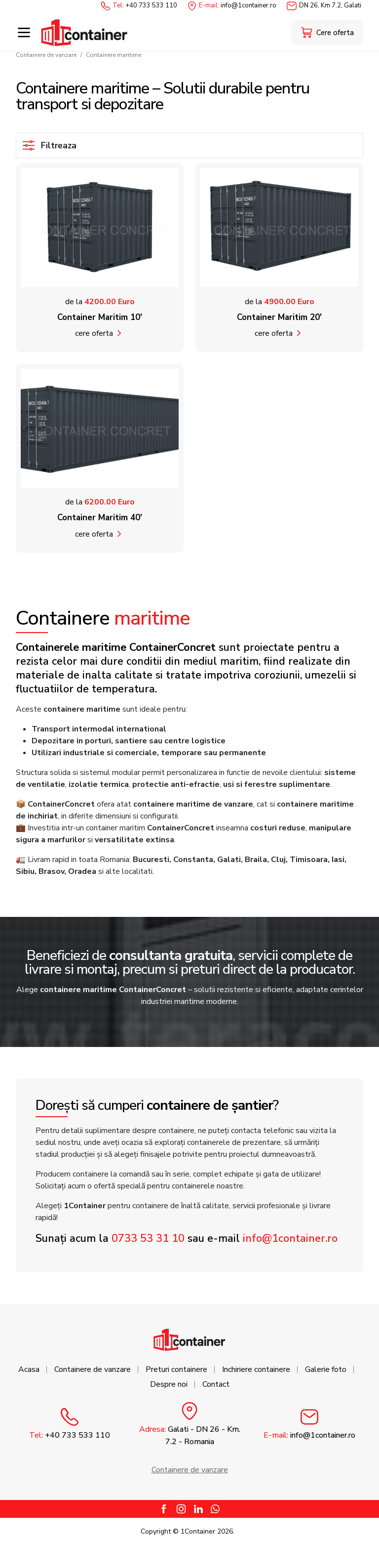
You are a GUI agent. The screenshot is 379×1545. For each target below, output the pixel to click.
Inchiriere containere (256, 1369)
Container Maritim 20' (279, 317)
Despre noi (169, 1384)
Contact (215, 1384)
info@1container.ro (290, 1238)
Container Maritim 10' (99, 317)
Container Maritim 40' (99, 518)
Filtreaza (48, 145)
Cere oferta (94, 333)
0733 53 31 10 (148, 1238)
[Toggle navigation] (24, 32)
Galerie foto (325, 1369)
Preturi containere (176, 1369)
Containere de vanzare (46, 55)
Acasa (28, 1369)
